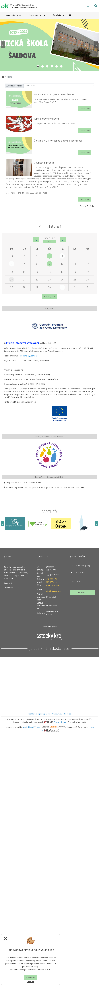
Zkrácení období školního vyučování (54, 94)
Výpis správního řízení (46, 118)
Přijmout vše (30, 977)
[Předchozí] (2, 523)
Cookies (67, 714)
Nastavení (30, 982)
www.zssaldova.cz (53, 585)
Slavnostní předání (44, 162)
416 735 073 (51, 579)
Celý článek (85, 108)
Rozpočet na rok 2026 (15, 482)
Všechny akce (49, 296)
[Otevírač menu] (88, 6)
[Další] (96, 523)
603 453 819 (51, 582)
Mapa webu (57, 714)
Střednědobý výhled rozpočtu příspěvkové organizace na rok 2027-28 (36, 487)
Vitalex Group (60, 722)
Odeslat (82, 592)
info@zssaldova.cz (54, 591)
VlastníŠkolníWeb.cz (44, 727)
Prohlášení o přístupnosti (39, 714)
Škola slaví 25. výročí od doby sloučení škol (58, 140)
